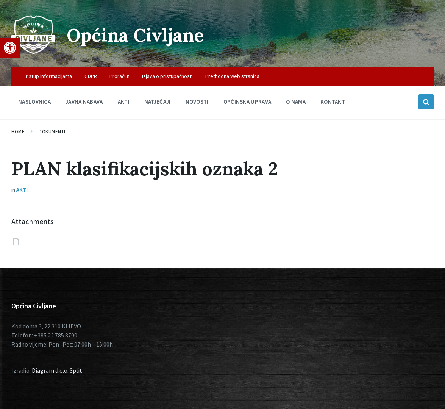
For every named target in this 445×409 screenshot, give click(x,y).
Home (18, 131)
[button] (10, 48)
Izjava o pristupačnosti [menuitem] (167, 76)
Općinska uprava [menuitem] (247, 101)
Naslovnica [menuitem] (34, 101)
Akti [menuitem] (124, 101)
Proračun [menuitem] (119, 76)
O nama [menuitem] (296, 101)
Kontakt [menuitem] (332, 101)
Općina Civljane (135, 35)
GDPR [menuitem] (90, 76)
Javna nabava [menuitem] (84, 101)
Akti (22, 189)
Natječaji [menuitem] (157, 101)
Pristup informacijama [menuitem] (47, 76)
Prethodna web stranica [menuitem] (232, 76)
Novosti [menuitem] (197, 101)
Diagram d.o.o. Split (57, 370)
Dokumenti (52, 131)
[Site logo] (33, 52)
